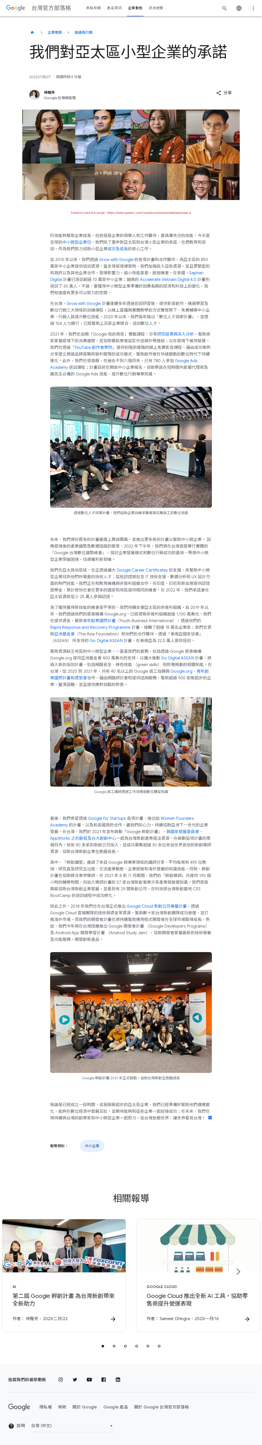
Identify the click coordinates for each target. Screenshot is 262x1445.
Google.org (181, 671)
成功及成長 (117, 249)
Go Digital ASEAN (106, 640)
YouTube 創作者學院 (93, 347)
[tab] (102, 1346)
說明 (16, 1426)
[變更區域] (72, 1426)
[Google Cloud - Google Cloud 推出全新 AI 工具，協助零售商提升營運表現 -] (198, 1275)
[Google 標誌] (19, 1407)
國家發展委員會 (184, 831)
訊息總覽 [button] (156, 8)
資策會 (81, 678)
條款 (62, 1407)
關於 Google (84, 1407)
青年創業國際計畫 (99, 620)
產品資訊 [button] (114, 8)
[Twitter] (75, 1380)
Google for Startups (107, 818)
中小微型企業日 (76, 242)
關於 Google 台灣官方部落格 (161, 1407)
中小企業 (92, 1146)
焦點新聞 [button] (93, 8)
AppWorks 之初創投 (69, 838)
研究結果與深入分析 (175, 334)
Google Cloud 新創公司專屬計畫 (157, 906)
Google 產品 (115, 1407)
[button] (224, 93)
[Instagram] (60, 1380)
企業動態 (55, 32)
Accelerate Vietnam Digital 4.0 (168, 279)
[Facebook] (103, 1380)
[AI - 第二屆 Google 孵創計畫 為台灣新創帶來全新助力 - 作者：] (64, 1275)
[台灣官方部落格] (32, 32)
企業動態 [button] (135, 8)
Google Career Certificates (142, 570)
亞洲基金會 (64, 634)
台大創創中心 (104, 838)
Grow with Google (116, 259)
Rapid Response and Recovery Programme (90, 627)
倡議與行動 (83, 32)
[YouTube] (89, 1380)
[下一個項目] (238, 1271)
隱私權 (45, 1407)
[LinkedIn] (118, 1380)
